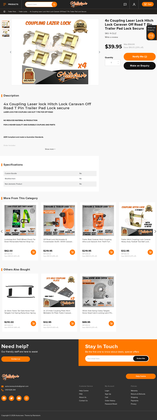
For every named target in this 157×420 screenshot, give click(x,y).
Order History (110, 401)
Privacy (133, 404)
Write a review (111, 37)
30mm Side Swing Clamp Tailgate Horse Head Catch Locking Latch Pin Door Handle (97, 312)
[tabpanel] (55, 52)
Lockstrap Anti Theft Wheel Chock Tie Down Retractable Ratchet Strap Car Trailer (19, 240)
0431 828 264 (8, 390)
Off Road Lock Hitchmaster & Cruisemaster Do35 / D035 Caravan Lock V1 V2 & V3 (57, 240)
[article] (20, 231)
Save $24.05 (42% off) (50, 327)
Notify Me (140, 56)
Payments (134, 401)
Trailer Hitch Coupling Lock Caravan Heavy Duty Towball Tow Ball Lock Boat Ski (135, 240)
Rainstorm (36, 415)
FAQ (80, 394)
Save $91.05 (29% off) (50, 256)
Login (107, 391)
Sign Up (108, 394)
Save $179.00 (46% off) (12, 327)
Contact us (15, 359)
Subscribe (141, 358)
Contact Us (83, 401)
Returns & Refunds (138, 394)
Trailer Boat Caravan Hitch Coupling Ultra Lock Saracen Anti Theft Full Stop (96, 240)
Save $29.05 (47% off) (128, 256)
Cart (106, 397)
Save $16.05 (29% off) (133, 47)
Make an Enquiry (139, 65)
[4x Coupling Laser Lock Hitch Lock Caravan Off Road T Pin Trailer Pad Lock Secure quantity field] (112, 62)
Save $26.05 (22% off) (89, 327)
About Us (82, 397)
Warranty (134, 391)
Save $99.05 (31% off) (89, 256)
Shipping (134, 397)
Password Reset (111, 404)
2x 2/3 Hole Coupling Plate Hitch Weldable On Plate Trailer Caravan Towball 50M (57, 312)
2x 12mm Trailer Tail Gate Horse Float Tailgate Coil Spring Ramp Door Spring (20, 312)
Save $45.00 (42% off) (11, 256)
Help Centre (141, 376)
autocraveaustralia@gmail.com (14, 386)
